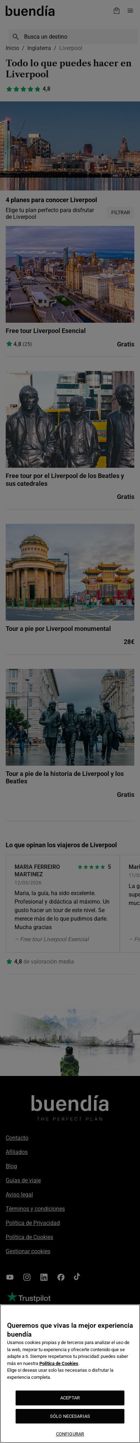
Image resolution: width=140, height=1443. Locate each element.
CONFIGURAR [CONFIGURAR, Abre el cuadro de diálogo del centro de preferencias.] (70, 1434)
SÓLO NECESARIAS (70, 1416)
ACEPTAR (70, 1397)
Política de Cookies (58, 1363)
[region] (70, 1373)
